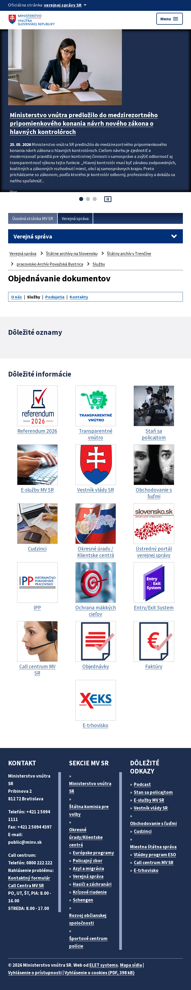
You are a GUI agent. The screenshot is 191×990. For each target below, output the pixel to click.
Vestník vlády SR (151, 808)
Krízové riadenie (90, 892)
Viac (13, 192)
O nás (16, 297)
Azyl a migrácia (88, 868)
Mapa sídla (131, 965)
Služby (99, 264)
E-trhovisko (146, 870)
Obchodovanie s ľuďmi (153, 823)
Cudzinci (143, 831)
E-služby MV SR (149, 800)
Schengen (83, 900)
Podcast (142, 784)
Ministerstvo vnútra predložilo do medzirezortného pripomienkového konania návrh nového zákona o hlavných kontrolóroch (84, 123)
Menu (169, 18)
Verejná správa (75, 218)
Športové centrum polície (88, 942)
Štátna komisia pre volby (89, 810)
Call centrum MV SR (153, 862)
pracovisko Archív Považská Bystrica (50, 264)
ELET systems (103, 965)
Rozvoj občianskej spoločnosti (87, 919)
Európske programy (93, 853)
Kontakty (79, 297)
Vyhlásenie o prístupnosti (35, 973)
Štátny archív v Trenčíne (129, 253)
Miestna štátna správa (153, 847)
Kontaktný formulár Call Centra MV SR (29, 882)
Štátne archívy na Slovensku (72, 253)
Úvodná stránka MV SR (32, 218)
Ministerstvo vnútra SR (90, 787)
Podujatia (54, 297)
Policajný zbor (87, 861)
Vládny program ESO (155, 855)
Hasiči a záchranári (92, 884)
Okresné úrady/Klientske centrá (86, 837)
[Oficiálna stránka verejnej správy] (66, 5)
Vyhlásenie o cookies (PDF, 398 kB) (99, 973)
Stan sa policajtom (153, 792)
